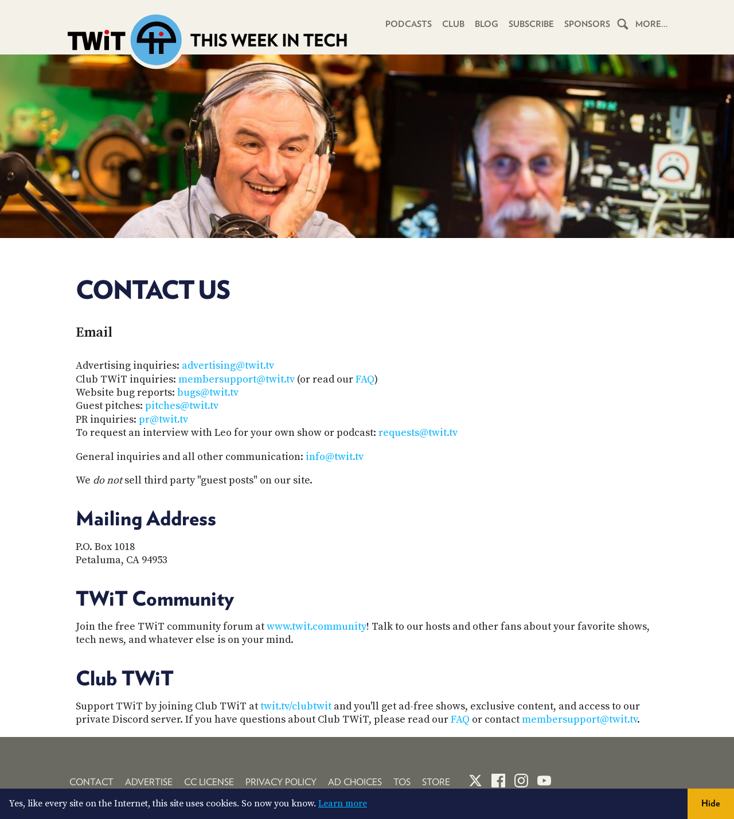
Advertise (149, 782)
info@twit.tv (335, 456)
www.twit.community (316, 626)
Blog (486, 24)
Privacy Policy (281, 782)
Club (453, 24)
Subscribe (531, 24)
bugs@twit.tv (208, 392)
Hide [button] (710, 803)
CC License (209, 782)
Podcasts (408, 24)
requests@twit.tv (418, 432)
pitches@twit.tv (181, 405)
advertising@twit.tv (228, 365)
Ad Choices (355, 782)
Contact (91, 782)
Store (436, 782)
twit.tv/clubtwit (295, 706)
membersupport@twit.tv (236, 379)
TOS (402, 782)
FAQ (365, 379)
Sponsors (587, 24)
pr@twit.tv (163, 419)
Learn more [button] (342, 803)
